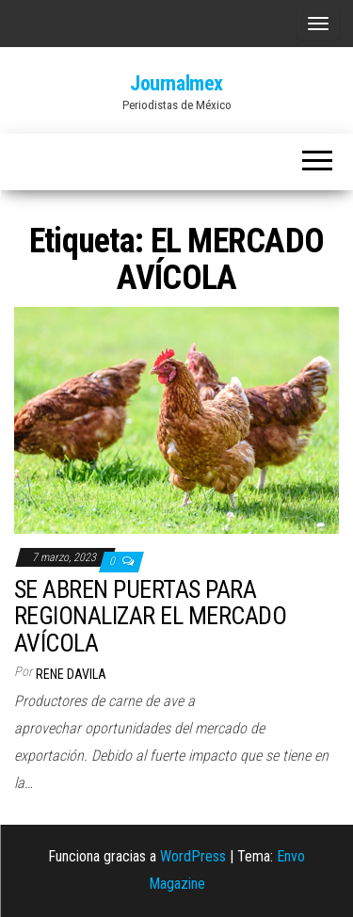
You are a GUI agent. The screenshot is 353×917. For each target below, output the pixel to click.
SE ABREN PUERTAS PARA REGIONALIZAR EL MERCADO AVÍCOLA (150, 616)
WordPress (193, 856)
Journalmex (176, 83)
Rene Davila (71, 674)
